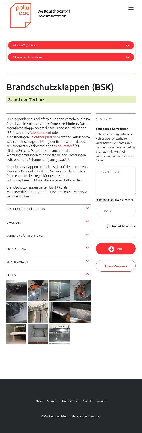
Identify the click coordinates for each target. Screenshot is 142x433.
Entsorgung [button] (16, 248)
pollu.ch (101, 401)
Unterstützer (70, 401)
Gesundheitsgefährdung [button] (25, 209)
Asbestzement (40, 132)
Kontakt (87, 401)
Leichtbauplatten (43, 137)
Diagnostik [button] (14, 222)
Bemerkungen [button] (17, 261)
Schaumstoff (64, 146)
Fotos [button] (11, 275)
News (39, 401)
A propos (52, 401)
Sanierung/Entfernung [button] (24, 235)
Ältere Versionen (115, 266)
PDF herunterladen (115, 250)
